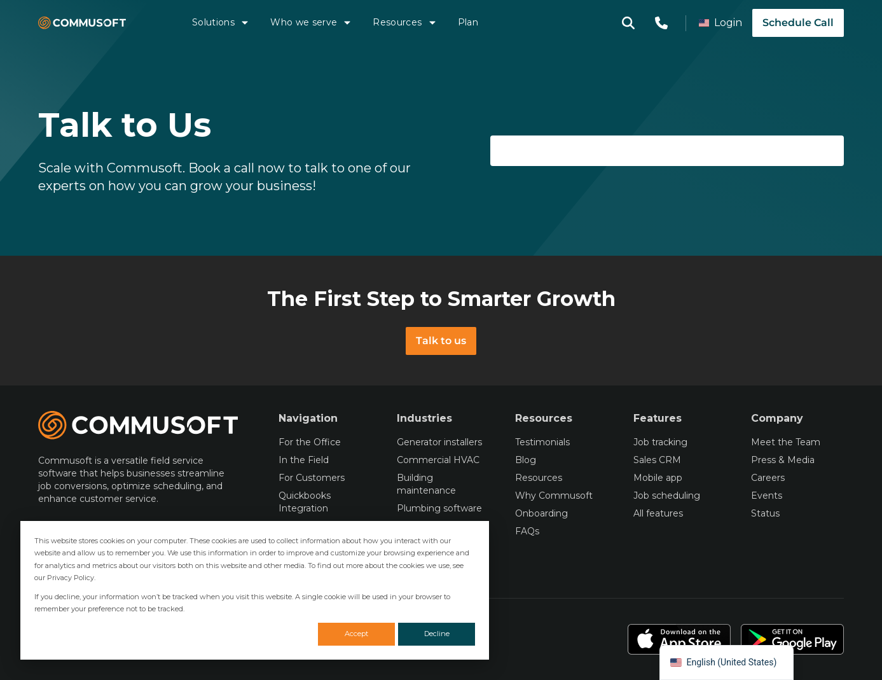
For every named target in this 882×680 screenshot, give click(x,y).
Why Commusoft (554, 495)
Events (766, 495)
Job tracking (660, 442)
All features (658, 513)
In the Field (304, 460)
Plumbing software (439, 508)
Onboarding (541, 513)
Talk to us (441, 341)
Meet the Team (785, 442)
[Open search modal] (628, 22)
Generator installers (439, 442)
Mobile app (657, 477)
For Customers (312, 477)
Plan (468, 22)
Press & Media (783, 460)
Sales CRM (657, 460)
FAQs (527, 531)
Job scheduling (666, 495)
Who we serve (311, 22)
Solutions (221, 22)
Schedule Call (798, 23)
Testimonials (542, 442)
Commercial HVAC (438, 460)
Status (765, 513)
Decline (437, 633)
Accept (356, 633)
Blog (525, 460)
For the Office (310, 442)
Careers (768, 477)
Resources (405, 22)
